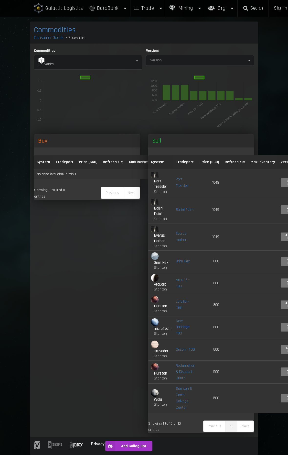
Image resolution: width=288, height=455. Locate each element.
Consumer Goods (49, 37)
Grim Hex (183, 261)
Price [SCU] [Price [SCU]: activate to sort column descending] (88, 162)
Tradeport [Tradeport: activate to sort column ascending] (65, 162)
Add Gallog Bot (126, 446)
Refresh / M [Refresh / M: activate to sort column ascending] (113, 162)
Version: (152, 50)
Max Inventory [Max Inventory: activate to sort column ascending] (141, 162)
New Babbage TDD (183, 327)
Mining (185, 8)
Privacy (98, 443)
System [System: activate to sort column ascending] (43, 162)
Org (221, 5)
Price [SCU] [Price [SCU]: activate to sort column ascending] (210, 162)
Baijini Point (185, 209)
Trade (148, 8)
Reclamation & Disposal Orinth (185, 372)
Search (253, 8)
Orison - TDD (185, 349)
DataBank (108, 8)
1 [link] (230, 426)
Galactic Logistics (58, 8)
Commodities (55, 30)
